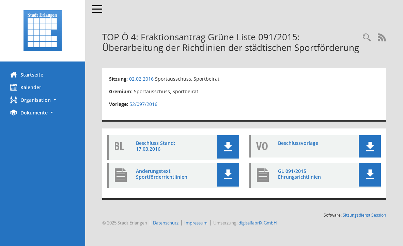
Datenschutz (166, 223)
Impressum (195, 223)
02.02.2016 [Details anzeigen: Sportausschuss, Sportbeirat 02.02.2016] (141, 79)
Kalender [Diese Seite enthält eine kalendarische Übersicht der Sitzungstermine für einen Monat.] (25, 87)
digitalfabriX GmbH (257, 223)
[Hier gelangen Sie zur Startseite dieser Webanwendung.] (42, 30)
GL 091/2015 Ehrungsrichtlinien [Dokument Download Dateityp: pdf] (299, 174)
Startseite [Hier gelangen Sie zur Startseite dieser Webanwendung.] (26, 74)
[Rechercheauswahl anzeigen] (366, 37)
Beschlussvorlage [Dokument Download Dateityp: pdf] (298, 143)
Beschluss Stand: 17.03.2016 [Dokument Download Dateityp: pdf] (155, 146)
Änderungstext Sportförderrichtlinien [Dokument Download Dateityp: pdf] (161, 174)
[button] (42, 100)
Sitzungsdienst (364, 215)
